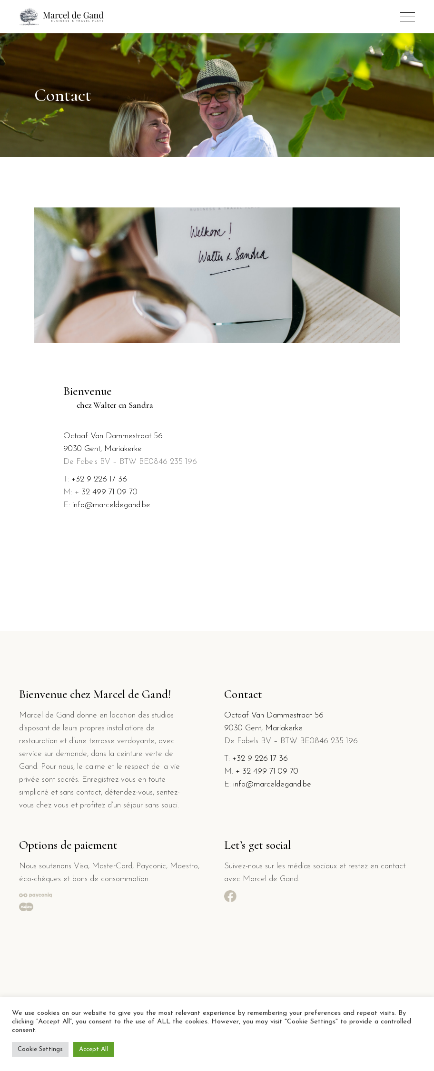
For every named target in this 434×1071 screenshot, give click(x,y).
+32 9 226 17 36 (99, 479)
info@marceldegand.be (111, 505)
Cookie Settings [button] (40, 1049)
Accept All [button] (93, 1049)
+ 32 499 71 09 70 (106, 492)
